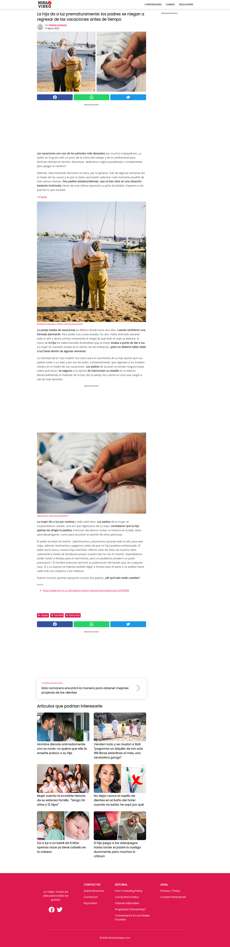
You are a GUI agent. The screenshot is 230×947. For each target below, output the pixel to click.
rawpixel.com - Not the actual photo (52, 515)
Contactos (91, 897)
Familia (170, 4)
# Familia (57, 615)
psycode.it (90, 903)
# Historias (73, 615)
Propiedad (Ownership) (130, 909)
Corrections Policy (127, 897)
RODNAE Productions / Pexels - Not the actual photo (60, 323)
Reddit (43, 196)
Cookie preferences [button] (173, 897)
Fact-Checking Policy (129, 891)
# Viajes (43, 615)
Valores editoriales (127, 903)
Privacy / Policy (170, 891)
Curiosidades (152, 4)
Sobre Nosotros (94, 891)
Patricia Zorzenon (58, 25)
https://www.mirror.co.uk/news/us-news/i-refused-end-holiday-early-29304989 (86, 590)
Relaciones (186, 4)
